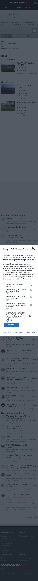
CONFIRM (11, 325)
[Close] (34, 249)
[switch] (30, 290)
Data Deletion (7, 332)
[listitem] (19, 285)
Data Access (19, 332)
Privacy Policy (30, 332)
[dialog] (19, 290)
